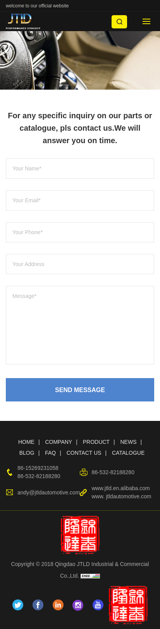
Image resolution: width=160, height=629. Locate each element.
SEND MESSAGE (80, 390)
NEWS (128, 442)
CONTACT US (84, 453)
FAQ (50, 453)
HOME (26, 442)
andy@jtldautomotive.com (48, 492)
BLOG (26, 453)
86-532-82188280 (38, 476)
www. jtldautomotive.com (121, 496)
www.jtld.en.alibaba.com (120, 488)
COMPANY (58, 442)
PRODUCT (96, 442)
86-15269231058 (37, 468)
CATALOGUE (128, 453)
